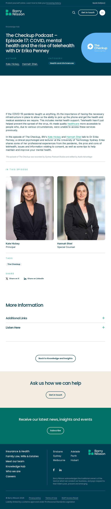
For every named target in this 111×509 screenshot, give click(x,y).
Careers (11, 476)
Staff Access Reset (70, 498)
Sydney (57, 455)
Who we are (13, 471)
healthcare (73, 123)
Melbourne (59, 460)
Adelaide (75, 451)
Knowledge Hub (15, 466)
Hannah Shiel (29, 64)
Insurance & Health (17, 451)
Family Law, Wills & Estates (22, 456)
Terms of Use (51, 498)
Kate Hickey (12, 64)
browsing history (53, 3)
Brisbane (58, 451)
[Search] (76, 12)
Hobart (74, 460)
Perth (74, 455)
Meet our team (15, 461)
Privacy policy (35, 498)
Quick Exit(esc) (98, 3)
